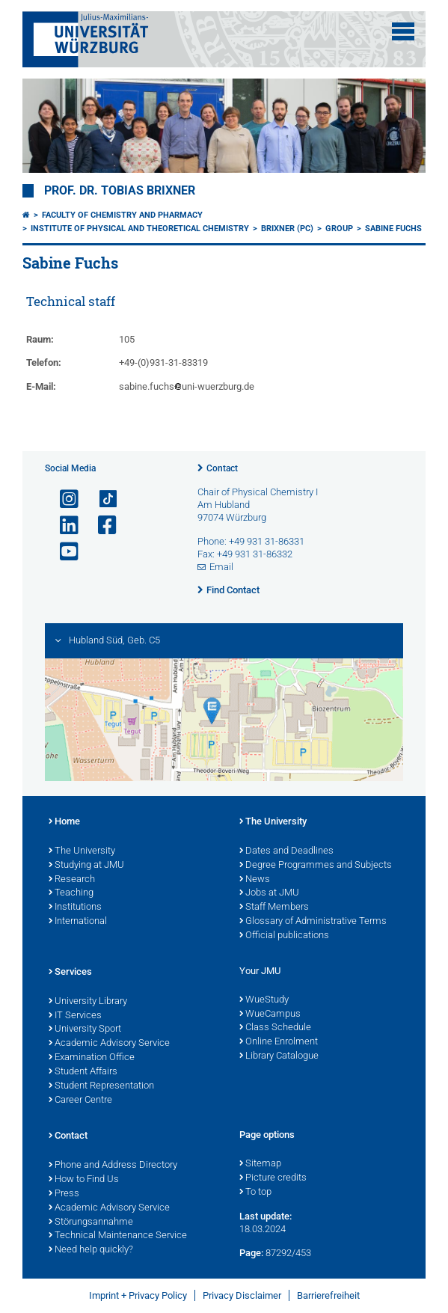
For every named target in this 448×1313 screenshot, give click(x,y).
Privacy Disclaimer (242, 1295)
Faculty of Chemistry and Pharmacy (122, 215)
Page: (251, 1252)
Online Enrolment (278, 1042)
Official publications (284, 936)
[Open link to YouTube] (63, 552)
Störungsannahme (91, 1222)
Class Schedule (275, 1028)
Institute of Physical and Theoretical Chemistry (140, 228)
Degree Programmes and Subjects (315, 865)
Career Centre (80, 1100)
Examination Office (92, 1058)
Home (64, 822)
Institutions (75, 907)
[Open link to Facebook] (101, 525)
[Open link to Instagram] (63, 499)
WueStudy (264, 1000)
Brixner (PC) (287, 228)
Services (70, 972)
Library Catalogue (279, 1056)
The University (82, 851)
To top (255, 1192)
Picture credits (273, 1178)
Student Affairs (83, 1072)
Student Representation (101, 1086)
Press (64, 1194)
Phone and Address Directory (113, 1165)
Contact (222, 468)
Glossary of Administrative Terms (313, 921)
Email (221, 566)
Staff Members (274, 907)
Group (339, 228)
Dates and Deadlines (286, 851)
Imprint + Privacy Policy (138, 1295)
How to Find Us (84, 1180)
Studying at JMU (86, 865)
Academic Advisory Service (109, 1043)
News (254, 880)
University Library (88, 1002)
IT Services (75, 1016)
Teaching (71, 893)
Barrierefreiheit (328, 1295)
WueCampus (270, 1014)
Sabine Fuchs (393, 228)
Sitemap (260, 1164)
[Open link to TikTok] (101, 499)
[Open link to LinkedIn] (63, 525)
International (78, 921)
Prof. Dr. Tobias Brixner (119, 191)
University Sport (85, 1029)
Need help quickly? (91, 1250)
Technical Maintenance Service (118, 1236)
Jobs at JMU (269, 893)
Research (72, 880)
